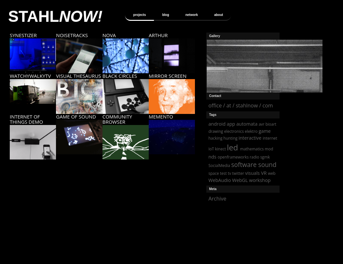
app (231, 124)
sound (267, 164)
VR (264, 173)
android (217, 124)
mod (269, 149)
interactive (250, 138)
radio (254, 157)
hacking (215, 138)
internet (270, 138)
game (265, 131)
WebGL (240, 180)
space (213, 173)
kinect (220, 149)
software (243, 164)
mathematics (252, 149)
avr (262, 124)
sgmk (265, 157)
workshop (259, 180)
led (232, 147)
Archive (217, 198)
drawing (215, 131)
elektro (251, 131)
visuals (252, 173)
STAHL (55, 16)
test (223, 173)
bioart (271, 124)
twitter (238, 173)
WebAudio (219, 180)
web (271, 173)
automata (246, 124)
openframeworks (233, 157)
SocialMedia (219, 165)
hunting (231, 138)
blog (165, 15)
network (191, 15)
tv (229, 173)
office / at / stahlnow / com (240, 105)
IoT (211, 149)
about (218, 15)
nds (212, 157)
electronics (234, 131)
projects (139, 15)
